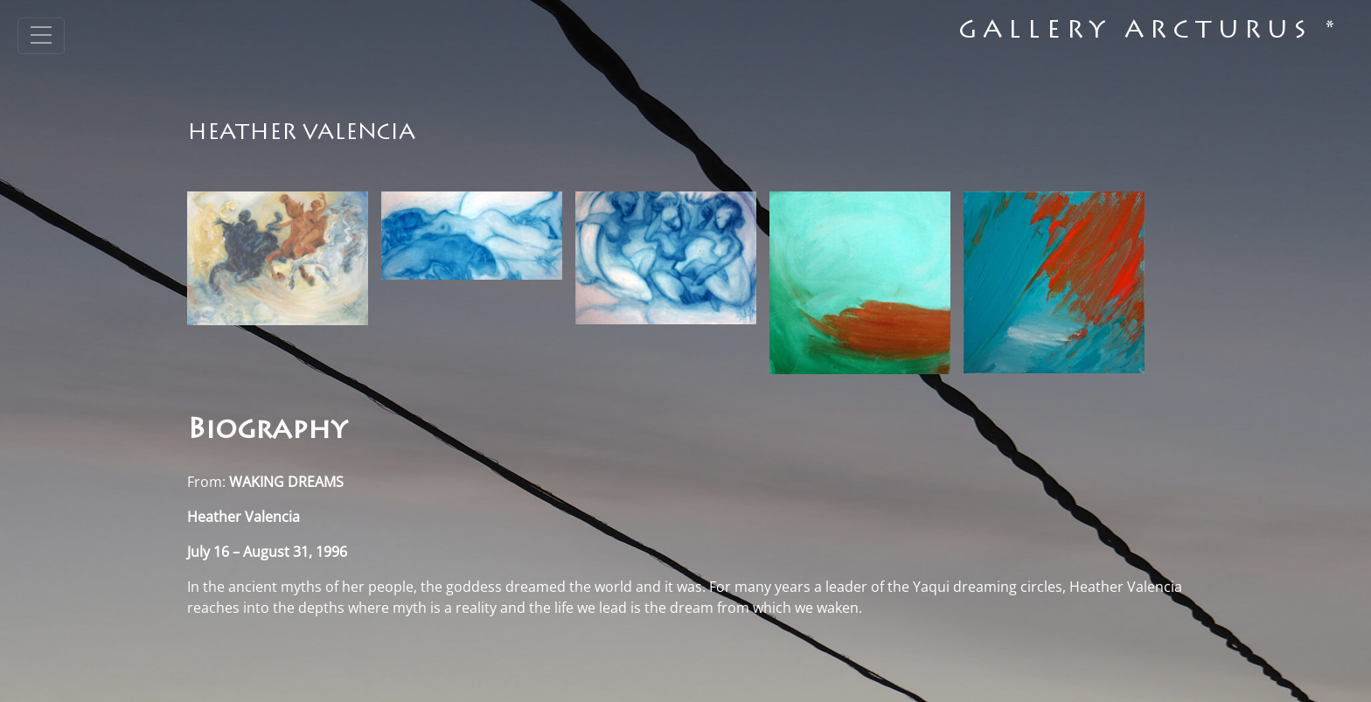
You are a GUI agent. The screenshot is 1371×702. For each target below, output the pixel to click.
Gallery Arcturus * (1149, 32)
